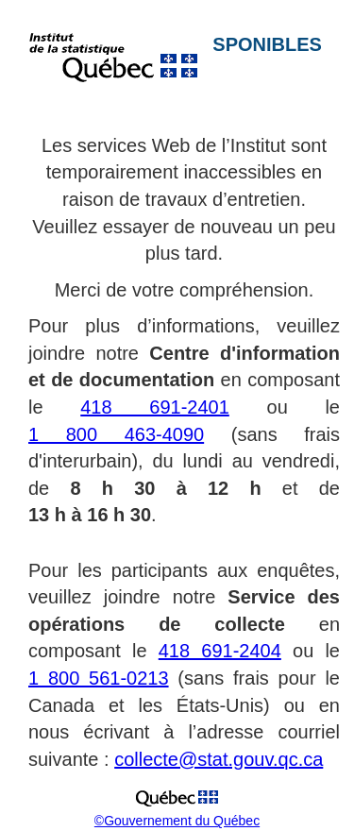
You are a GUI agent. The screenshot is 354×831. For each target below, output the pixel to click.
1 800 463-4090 (116, 434)
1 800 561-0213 (98, 678)
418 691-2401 (154, 407)
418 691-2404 (220, 650)
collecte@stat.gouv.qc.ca (218, 759)
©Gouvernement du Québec (177, 820)
